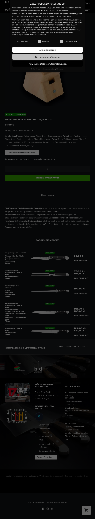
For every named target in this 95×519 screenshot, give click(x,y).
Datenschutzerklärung (30, 32)
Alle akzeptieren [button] (47, 50)
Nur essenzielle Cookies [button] (47, 57)
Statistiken (44, 41)
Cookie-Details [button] (35, 69)
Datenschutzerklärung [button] (49, 69)
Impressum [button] (60, 69)
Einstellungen (18, 35)
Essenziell (22, 41)
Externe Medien (68, 41)
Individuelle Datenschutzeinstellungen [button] (47, 64)
